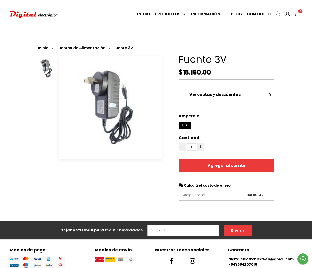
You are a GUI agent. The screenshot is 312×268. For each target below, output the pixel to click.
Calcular (254, 195)
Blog (236, 14)
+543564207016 (242, 264)
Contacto (259, 14)
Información (208, 14)
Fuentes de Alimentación (82, 48)
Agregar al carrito (226, 165)
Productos (170, 14)
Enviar (237, 230)
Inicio (143, 14)
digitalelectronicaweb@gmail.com (261, 259)
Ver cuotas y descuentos (215, 94)
